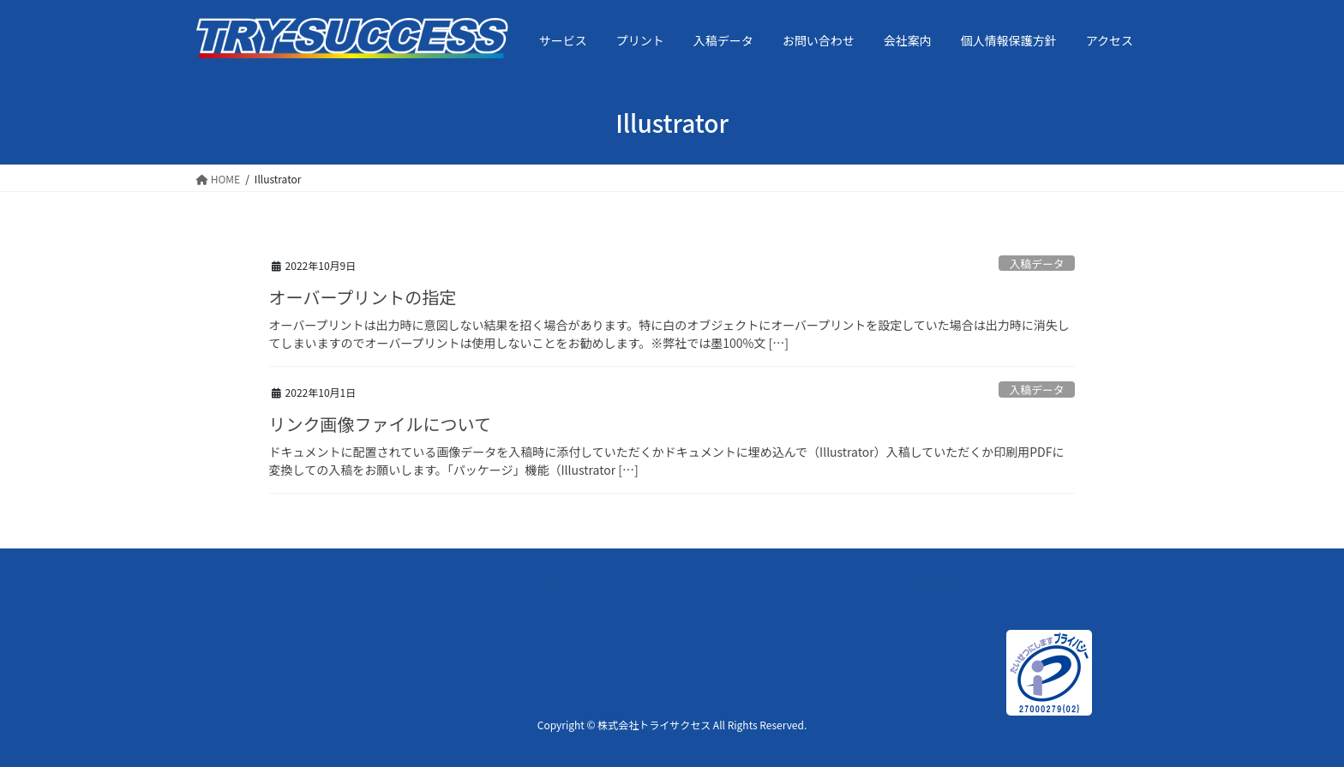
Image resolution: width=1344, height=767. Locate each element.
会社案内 (805, 587)
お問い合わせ (687, 587)
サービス (344, 587)
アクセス (1065, 587)
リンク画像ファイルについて (380, 423)
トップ (243, 587)
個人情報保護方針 (935, 587)
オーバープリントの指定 (363, 297)
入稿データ (1037, 263)
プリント (450, 587)
